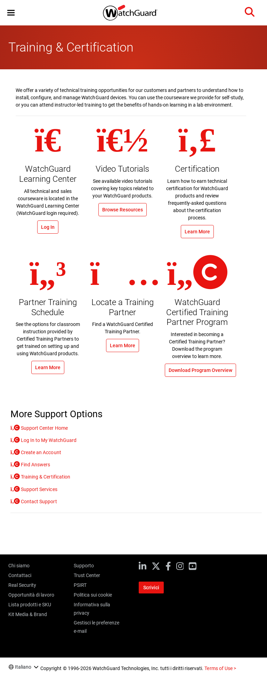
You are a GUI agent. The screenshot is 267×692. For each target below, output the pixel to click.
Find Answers (35, 464)
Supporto (84, 565)
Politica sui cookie (93, 595)
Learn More (197, 231)
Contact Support (38, 501)
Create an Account (40, 452)
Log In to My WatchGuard (48, 440)
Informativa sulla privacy (92, 609)
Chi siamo (19, 565)
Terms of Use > (220, 668)
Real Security (22, 585)
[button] (11, 13)
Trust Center (87, 575)
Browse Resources (122, 209)
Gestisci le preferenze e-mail (96, 627)
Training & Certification (45, 477)
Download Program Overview (200, 370)
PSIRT (80, 585)
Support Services (38, 489)
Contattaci (19, 575)
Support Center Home (43, 428)
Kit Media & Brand (27, 614)
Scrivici (151, 587)
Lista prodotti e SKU (29, 604)
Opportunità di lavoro (31, 595)
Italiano (23, 667)
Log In (48, 227)
